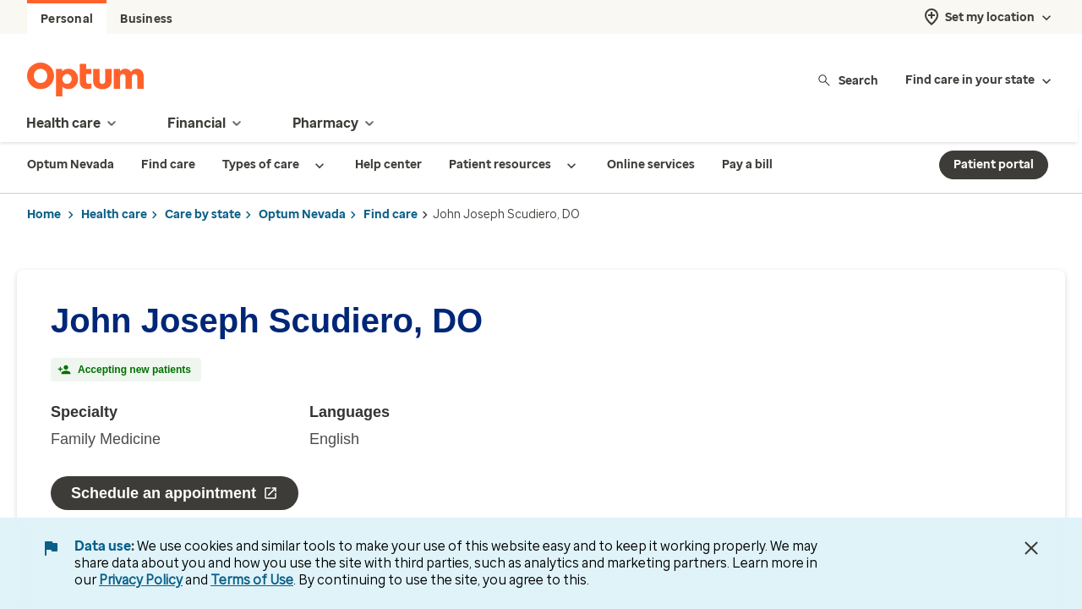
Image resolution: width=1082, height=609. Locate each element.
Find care (390, 214)
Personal (67, 19)
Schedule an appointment (174, 493)
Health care (114, 214)
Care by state (203, 214)
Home (44, 214)
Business (146, 19)
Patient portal (994, 164)
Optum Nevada (302, 214)
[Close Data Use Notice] (1031, 548)
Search (847, 80)
